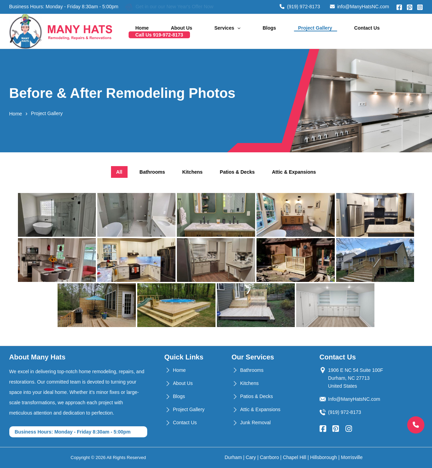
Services (230, 31)
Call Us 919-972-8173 (392, 31)
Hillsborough (323, 457)
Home (162, 31)
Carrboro (269, 457)
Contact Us (342, 31)
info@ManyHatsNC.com (359, 6)
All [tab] (119, 172)
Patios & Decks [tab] (237, 172)
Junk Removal (255, 422)
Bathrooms (252, 370)
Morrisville (352, 457)
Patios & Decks (256, 396)
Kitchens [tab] (192, 172)
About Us (193, 31)
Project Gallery (300, 31)
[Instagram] (420, 7)
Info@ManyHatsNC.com (354, 399)
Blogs (263, 31)
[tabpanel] (216, 260)
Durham (233, 457)
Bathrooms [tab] (152, 172)
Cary (251, 457)
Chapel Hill (294, 457)
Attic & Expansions (260, 409)
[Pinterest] (409, 7)
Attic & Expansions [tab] (294, 172)
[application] (240, 31)
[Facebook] (399, 7)
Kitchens (249, 383)
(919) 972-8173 (300, 6)
